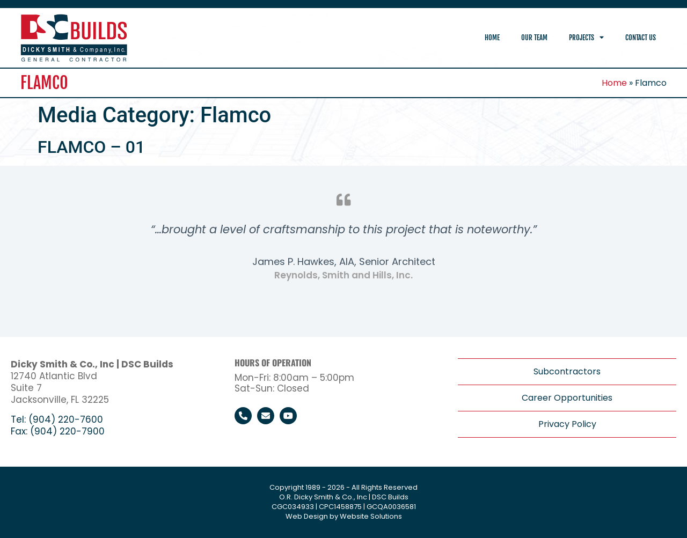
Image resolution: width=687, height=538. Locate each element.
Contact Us (640, 37)
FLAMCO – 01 (91, 147)
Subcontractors (567, 371)
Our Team (534, 37)
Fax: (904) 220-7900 (58, 431)
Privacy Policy (567, 424)
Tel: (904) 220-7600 (57, 419)
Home (492, 37)
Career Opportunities (567, 398)
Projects (586, 38)
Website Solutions (371, 516)
